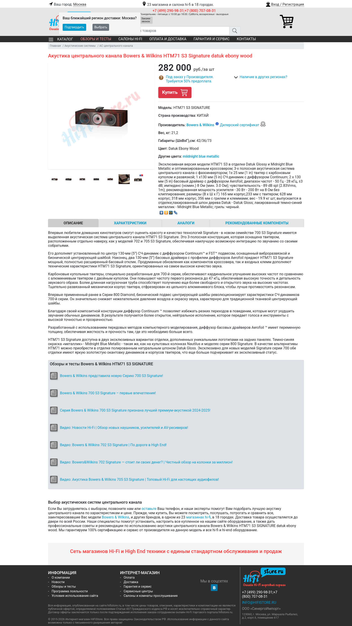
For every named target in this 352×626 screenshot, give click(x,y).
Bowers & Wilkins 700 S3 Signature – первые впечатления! (108, 393)
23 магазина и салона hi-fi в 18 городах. (177, 4)
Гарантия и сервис (211, 39)
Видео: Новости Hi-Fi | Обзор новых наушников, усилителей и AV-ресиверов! (124, 427)
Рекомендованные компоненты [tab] (256, 223)
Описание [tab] (73, 223)
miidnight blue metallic (201, 156)
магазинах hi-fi (198, 517)
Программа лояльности (70, 591)
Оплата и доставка (167, 39)
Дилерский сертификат (243, 125)
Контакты (246, 39)
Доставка (131, 582)
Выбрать (101, 27)
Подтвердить (74, 27)
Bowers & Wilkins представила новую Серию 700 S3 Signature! (111, 376)
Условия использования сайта (75, 596)
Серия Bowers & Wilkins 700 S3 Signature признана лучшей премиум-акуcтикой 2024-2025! (135, 410)
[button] (284, 4)
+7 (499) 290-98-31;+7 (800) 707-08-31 (184, 11)
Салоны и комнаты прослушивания (151, 596)
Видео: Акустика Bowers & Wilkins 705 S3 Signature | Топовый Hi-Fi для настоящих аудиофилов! (139, 479)
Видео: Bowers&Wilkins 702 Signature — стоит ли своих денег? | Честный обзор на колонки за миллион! (146, 462)
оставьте (148, 509)
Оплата (129, 578)
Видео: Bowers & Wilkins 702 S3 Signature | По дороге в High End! (113, 445)
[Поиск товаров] (178, 30)
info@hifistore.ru (259, 602)
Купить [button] (175, 92)
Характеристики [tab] (130, 223)
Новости (58, 582)
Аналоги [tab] (185, 223)
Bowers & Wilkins (200, 125)
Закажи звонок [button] (145, 20)
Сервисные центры (138, 591)
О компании (61, 578)
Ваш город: (67, 4)
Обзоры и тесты (95, 39)
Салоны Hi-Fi (130, 39)
